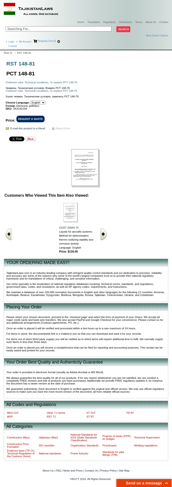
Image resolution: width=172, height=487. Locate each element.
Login (11, 41)
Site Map (124, 470)
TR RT (130, 412)
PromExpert (109, 445)
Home (80, 22)
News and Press (73, 470)
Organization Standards (85, 445)
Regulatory (109, 22)
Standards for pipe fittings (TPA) (113, 453)
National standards (50, 453)
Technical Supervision (147, 437)
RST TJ (51, 416)
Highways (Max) (48, 437)
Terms (138, 22)
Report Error (63, 128)
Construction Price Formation (18, 445)
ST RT (90, 416)
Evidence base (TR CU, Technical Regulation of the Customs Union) (21, 453)
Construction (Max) (18, 437)
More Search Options (157, 35)
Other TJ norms (56, 412)
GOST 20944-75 (69, 227)
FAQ (58, 470)
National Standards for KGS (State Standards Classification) (84, 437)
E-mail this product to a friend (27, 128)
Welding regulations (146, 445)
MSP (10, 416)
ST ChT (91, 412)
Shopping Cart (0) (47, 41)
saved (12, 46)
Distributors (125, 22)
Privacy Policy (108, 470)
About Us (150, 22)
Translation (93, 22)
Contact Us (91, 470)
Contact (163, 22)
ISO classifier (46, 445)
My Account (25, 41)
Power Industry (79, 453)
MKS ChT (13, 412)
